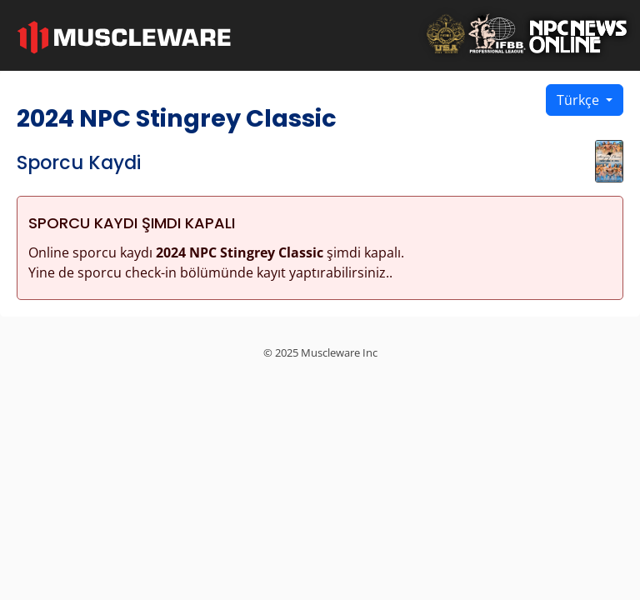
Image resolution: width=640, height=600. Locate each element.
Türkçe (579, 100)
